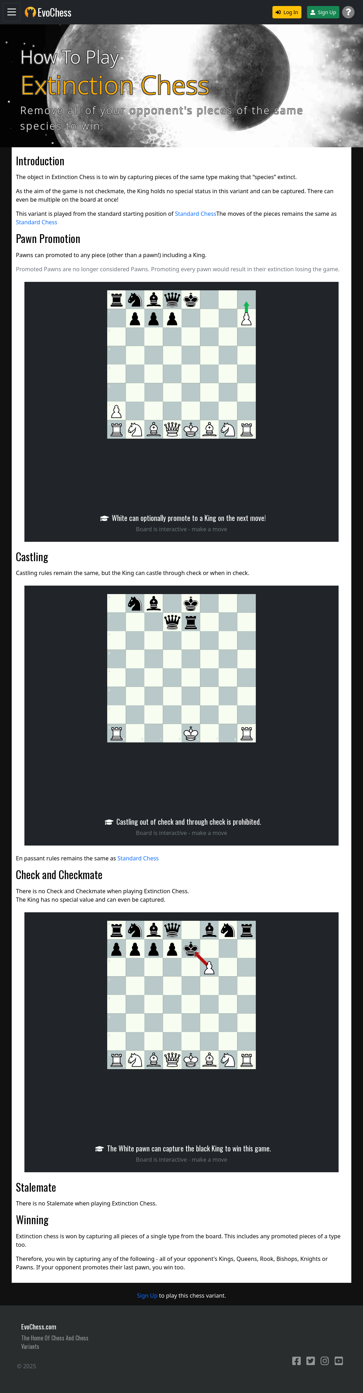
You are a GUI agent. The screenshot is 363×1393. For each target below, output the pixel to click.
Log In (287, 12)
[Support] (348, 12)
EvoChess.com (38, 1326)
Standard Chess (195, 214)
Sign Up (323, 12)
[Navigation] (12, 12)
